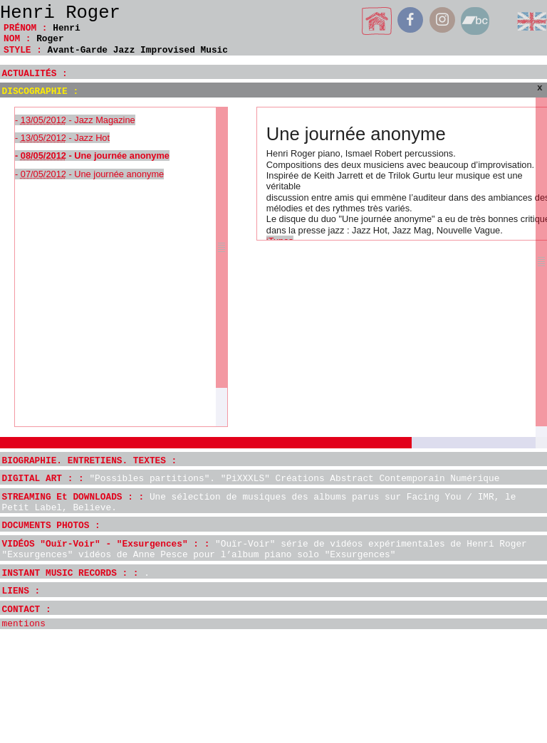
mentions (24, 623)
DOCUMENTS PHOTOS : (51, 525)
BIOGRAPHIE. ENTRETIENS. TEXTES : (89, 460)
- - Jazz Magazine (75, 120)
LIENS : (21, 591)
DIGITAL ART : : (251, 478)
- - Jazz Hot (62, 137)
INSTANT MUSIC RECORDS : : (76, 573)
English (532, 21)
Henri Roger (60, 13)
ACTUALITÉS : (35, 73)
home (377, 21)
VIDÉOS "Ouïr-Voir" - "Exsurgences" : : (264, 549)
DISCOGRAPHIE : (40, 91)
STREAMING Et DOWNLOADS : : (259, 502)
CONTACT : (26, 609)
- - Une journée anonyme (92, 155)
